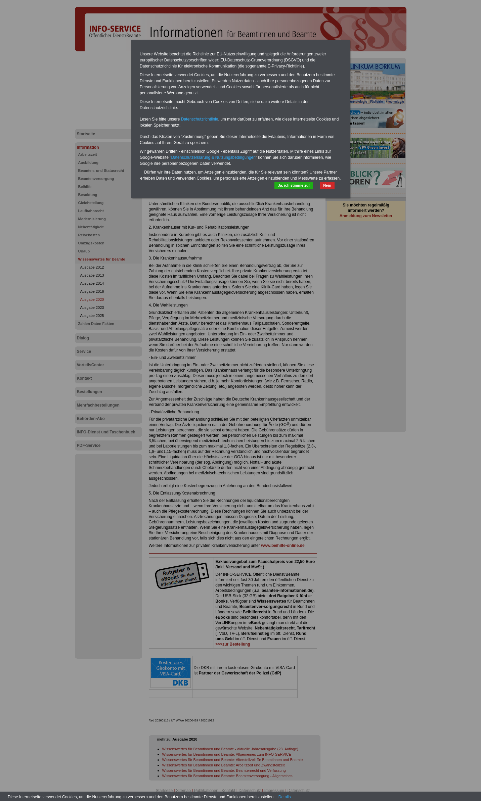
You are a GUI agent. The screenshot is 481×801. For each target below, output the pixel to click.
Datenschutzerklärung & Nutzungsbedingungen (213, 157)
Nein (327, 185)
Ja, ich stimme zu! (294, 185)
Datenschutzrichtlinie (199, 119)
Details (284, 797)
